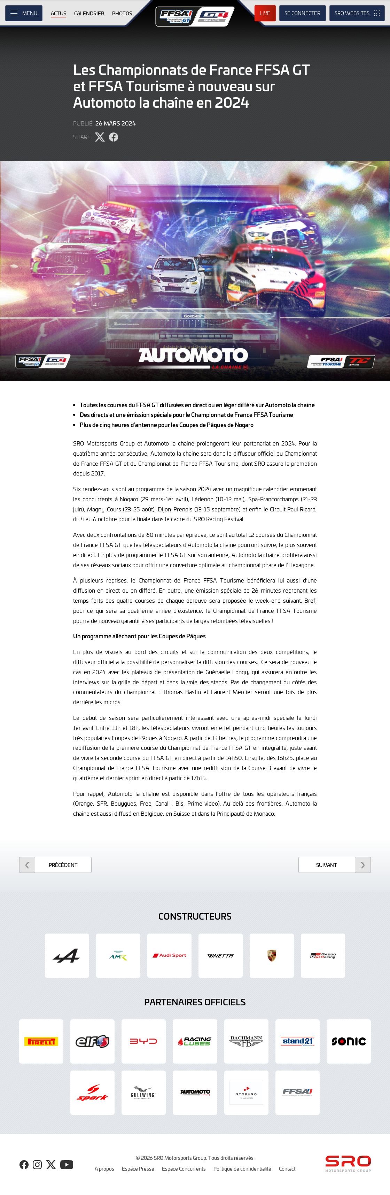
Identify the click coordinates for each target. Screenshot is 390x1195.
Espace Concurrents (184, 1168)
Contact (287, 1168)
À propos (104, 1168)
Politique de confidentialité (242, 1168)
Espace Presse (138, 1168)
